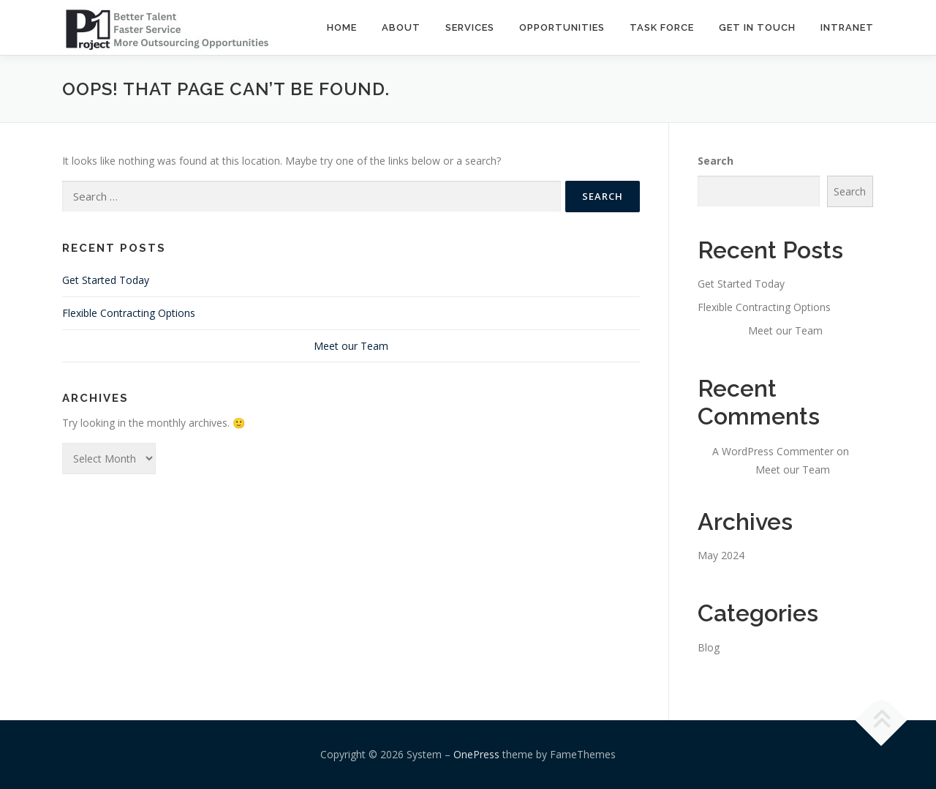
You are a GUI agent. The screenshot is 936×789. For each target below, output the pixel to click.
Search (715, 161)
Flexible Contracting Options (128, 313)
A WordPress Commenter (773, 451)
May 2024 (721, 555)
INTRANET (847, 27)
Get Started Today (105, 280)
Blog (709, 647)
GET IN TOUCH (757, 27)
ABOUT (401, 27)
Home (342, 27)
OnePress (476, 754)
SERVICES (469, 27)
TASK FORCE (662, 27)
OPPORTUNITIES (562, 27)
